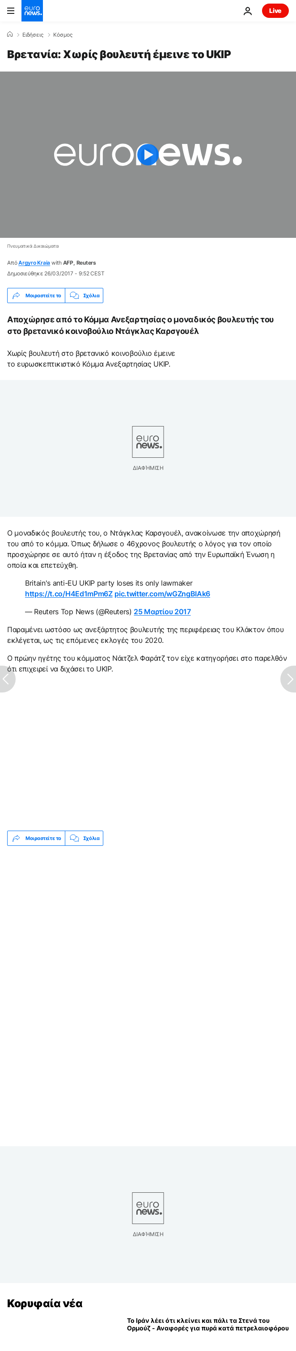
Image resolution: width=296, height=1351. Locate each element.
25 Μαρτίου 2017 (162, 611)
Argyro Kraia (34, 262)
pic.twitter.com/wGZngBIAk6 (162, 593)
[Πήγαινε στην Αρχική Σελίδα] (32, 10)
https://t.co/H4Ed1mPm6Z (69, 593)
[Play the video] (148, 155)
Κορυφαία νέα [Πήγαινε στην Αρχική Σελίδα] (44, 1303)
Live (275, 10)
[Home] (10, 34)
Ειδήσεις (32, 35)
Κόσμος (62, 35)
